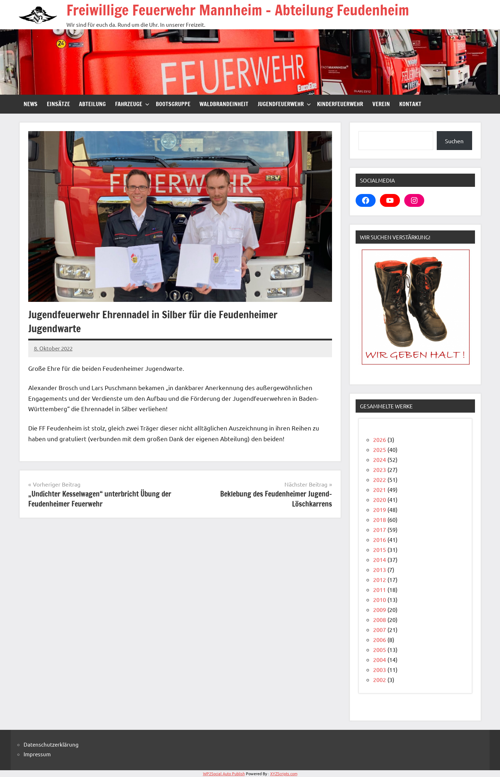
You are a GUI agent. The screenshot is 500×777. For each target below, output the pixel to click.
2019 (379, 509)
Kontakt (410, 104)
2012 (379, 579)
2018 (379, 519)
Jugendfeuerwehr (284, 104)
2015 (379, 549)
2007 (379, 629)
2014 (379, 559)
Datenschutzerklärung (51, 744)
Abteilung (92, 104)
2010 (379, 599)
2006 (379, 639)
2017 (379, 529)
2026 (379, 439)
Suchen (454, 140)
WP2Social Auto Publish (224, 773)
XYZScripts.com (283, 773)
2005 (379, 649)
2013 (379, 569)
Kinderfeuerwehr (340, 104)
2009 (379, 609)
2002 (379, 679)
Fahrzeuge (132, 104)
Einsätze (58, 104)
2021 (379, 489)
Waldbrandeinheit (223, 104)
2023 (379, 469)
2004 (379, 659)
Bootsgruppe (173, 104)
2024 (379, 459)
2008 (379, 619)
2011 (379, 589)
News (31, 104)
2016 (379, 539)
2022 (379, 479)
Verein (381, 104)
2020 (379, 499)
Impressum (37, 754)
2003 (379, 669)
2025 (379, 449)
